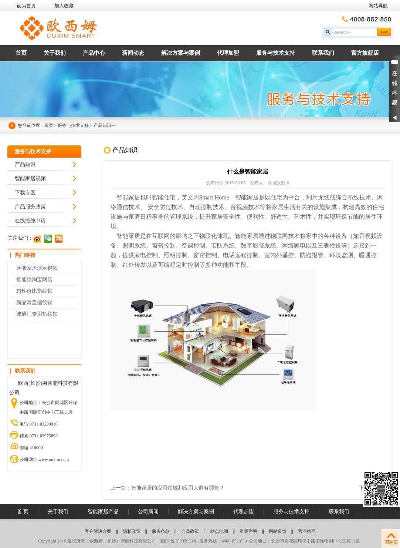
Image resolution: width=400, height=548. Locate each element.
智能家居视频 (30, 178)
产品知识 (102, 125)
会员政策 (190, 531)
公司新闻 (148, 511)
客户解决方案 (98, 531)
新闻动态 (133, 53)
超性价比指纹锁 (34, 291)
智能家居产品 (103, 511)
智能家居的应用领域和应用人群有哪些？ (177, 488)
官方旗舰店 (365, 53)
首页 (21, 53)
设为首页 (26, 6)
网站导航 (378, 6)
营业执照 (307, 531)
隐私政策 (131, 531)
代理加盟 (228, 53)
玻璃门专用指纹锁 (37, 314)
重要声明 (248, 531)
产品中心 (94, 53)
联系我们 (323, 53)
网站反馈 (278, 531)
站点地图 (219, 531)
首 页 (23, 511)
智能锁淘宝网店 (34, 279)
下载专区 (25, 192)
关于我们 (55, 53)
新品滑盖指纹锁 (34, 302)
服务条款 (161, 531)
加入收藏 (64, 6)
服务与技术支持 (275, 53)
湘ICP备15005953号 (177, 541)
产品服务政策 (30, 206)
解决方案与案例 (180, 53)
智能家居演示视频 (37, 268)
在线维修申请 (30, 220)
